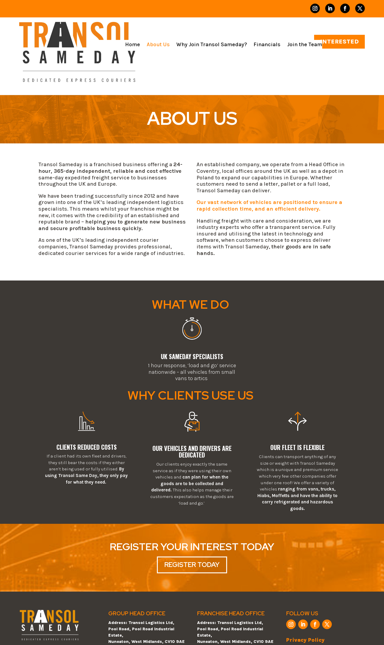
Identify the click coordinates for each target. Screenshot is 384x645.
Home (132, 45)
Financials (267, 45)
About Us (158, 45)
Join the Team (304, 45)
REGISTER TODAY (192, 564)
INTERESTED (339, 41)
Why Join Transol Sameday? (211, 45)
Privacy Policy (305, 640)
